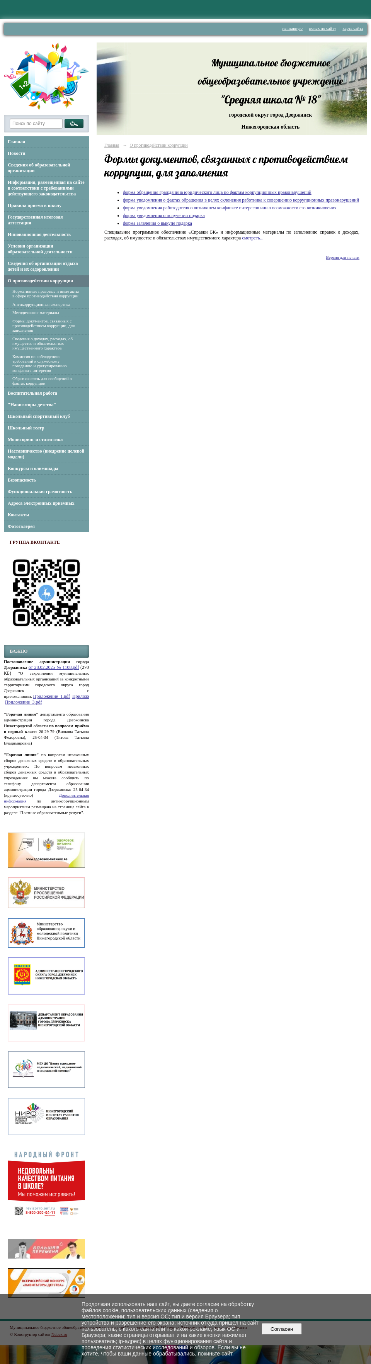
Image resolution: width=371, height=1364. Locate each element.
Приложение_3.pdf (23, 702)
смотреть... (252, 238)
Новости (17, 153)
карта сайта (352, 28)
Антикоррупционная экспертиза (41, 304)
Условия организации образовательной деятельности (40, 248)
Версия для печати (342, 257)
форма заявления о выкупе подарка (157, 223)
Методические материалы (35, 312)
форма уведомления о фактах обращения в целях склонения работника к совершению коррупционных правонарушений (241, 200)
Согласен (282, 1329)
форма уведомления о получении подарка (164, 215)
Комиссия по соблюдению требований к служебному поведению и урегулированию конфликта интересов (39, 363)
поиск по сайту (322, 28)
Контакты (18, 514)
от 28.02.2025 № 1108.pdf (54, 667)
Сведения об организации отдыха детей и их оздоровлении (43, 266)
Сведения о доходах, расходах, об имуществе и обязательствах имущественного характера (42, 343)
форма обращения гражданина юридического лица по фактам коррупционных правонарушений (217, 192)
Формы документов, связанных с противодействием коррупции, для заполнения (43, 326)
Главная (16, 141)
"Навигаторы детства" (32, 404)
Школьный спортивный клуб (39, 416)
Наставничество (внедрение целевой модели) (46, 454)
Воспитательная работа (32, 393)
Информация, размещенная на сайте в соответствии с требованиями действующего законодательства (46, 188)
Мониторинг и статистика (35, 439)
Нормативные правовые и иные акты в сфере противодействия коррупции (45, 293)
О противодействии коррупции (40, 280)
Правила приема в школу (34, 205)
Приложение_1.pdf (51, 696)
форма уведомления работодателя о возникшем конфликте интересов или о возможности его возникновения (229, 207)
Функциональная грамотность (40, 491)
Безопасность (22, 480)
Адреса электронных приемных (41, 503)
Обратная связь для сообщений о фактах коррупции (42, 380)
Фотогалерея (21, 526)
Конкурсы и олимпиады (33, 468)
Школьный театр (26, 428)
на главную (292, 28)
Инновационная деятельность (39, 234)
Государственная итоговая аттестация (35, 220)
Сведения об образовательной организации (39, 167)
